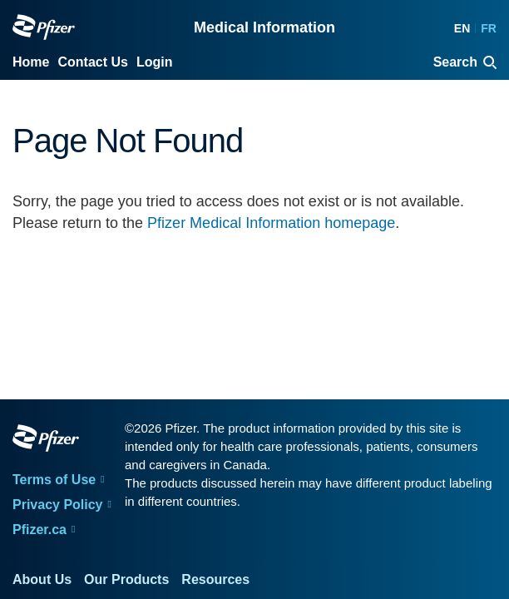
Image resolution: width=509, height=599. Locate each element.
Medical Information (264, 27)
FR (489, 28)
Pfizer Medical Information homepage (271, 223)
